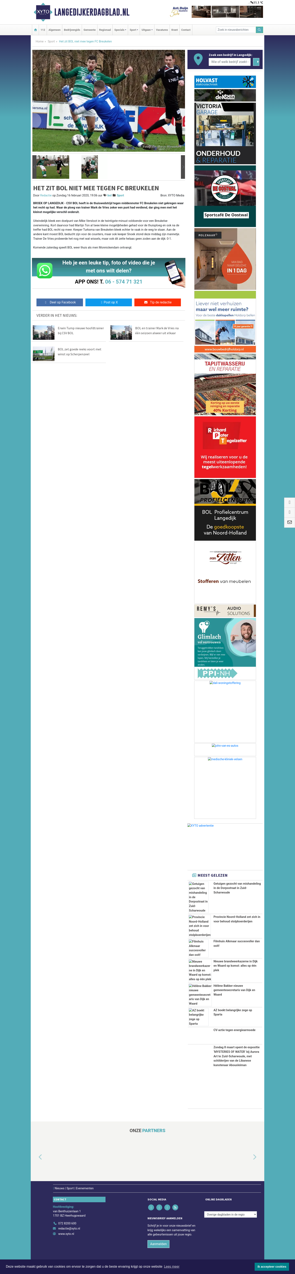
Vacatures (162, 29)
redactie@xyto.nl (69, 1228)
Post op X (109, 302)
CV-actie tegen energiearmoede (234, 1030)
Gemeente (90, 29)
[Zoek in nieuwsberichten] (236, 30)
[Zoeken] (259, 30)
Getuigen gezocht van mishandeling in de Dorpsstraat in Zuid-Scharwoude (237, 888)
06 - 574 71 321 (123, 282)
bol (110, 195)
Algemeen (54, 29)
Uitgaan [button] (146, 29)
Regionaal (105, 29)
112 (43, 29)
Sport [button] (133, 29)
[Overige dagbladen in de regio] (230, 1214)
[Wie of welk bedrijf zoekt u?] (230, 62)
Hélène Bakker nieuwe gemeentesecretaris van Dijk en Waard (234, 990)
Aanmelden (158, 1244)
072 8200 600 (67, 1223)
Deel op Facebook (60, 302)
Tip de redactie (157, 302)
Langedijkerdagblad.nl (91, 12)
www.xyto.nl (66, 1234)
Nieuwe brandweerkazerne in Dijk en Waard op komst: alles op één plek (235, 966)
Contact (186, 29)
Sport (51, 41)
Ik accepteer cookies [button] (272, 1266)
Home (40, 41)
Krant (174, 29)
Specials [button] (119, 29)
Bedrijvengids (72, 29)
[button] (34, 167)
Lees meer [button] (171, 1266)
